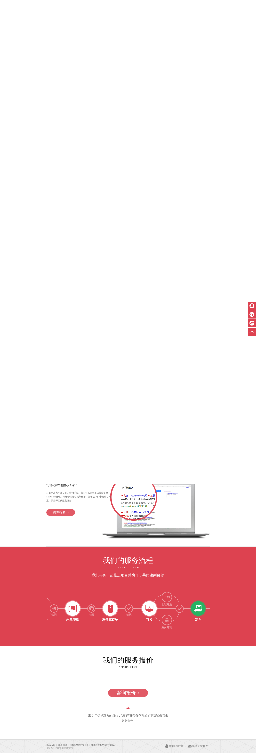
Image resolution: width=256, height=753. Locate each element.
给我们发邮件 (200, 746)
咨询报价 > (61, 512)
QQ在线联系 (176, 746)
